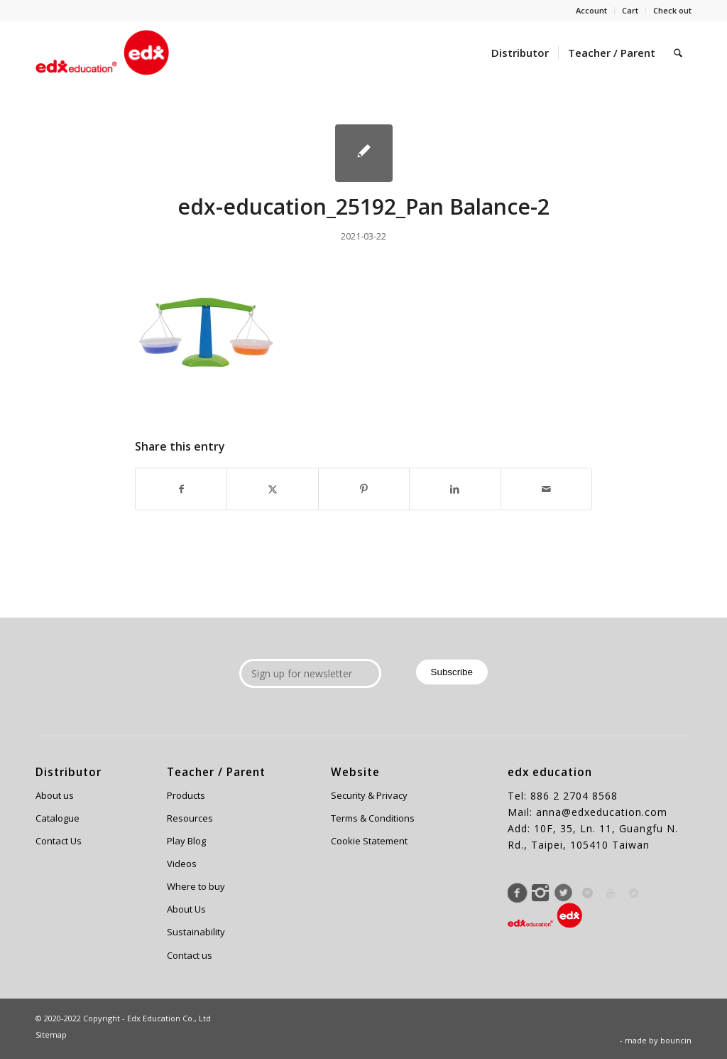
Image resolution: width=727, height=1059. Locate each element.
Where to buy (196, 886)
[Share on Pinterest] (364, 489)
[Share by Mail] (546, 489)
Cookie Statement (369, 840)
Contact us (189, 955)
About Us (186, 909)
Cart (630, 10)
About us (54, 795)
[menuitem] (592, 10)
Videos (182, 863)
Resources (190, 818)
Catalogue (57, 818)
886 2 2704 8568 (574, 795)
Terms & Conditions (373, 818)
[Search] (678, 53)
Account (591, 10)
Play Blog (186, 840)
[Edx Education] (102, 53)
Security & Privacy (369, 795)
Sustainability (196, 931)
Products (186, 795)
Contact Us (58, 840)
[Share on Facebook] (181, 489)
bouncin (676, 1040)
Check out (672, 10)
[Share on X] (272, 489)
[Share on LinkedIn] (455, 489)
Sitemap (51, 1034)
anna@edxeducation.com (601, 812)
